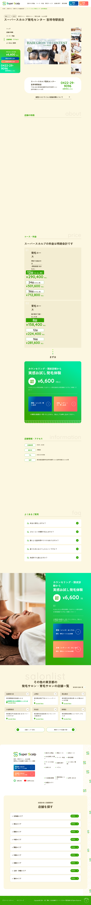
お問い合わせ (72, 778)
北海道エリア (18, 816)
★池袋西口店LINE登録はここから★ (17, 701)
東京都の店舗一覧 (78, 687)
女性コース (71, 753)
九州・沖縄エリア (20, 871)
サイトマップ (20, 900)
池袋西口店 (10, 694)
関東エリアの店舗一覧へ (61, 730)
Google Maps (12, 703)
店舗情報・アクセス (12, 39)
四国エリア (17, 863)
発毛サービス (49, 3)
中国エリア (17, 855)
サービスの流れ (49, 763)
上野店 (36, 694)
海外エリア (17, 878)
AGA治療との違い (49, 757)
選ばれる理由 (31, 3)
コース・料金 (40, 3)
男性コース (60, 753)
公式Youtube (29, 781)
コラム (59, 767)
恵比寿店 (65, 694)
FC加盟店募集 (49, 778)
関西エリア (17, 847)
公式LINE (18, 781)
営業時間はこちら (10, 70)
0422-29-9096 (7, 67)
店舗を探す (57, 3)
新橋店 (64, 709)
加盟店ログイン (49, 783)
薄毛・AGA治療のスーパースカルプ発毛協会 (59, 900)
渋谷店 (36, 709)
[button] (77, 32)
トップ (8, 29)
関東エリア (7, 16)
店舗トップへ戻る (30, 730)
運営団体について (60, 778)
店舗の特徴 (9, 32)
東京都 (14, 16)
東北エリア (17, 824)
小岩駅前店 (10, 709)
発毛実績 (64, 3)
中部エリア (17, 839)
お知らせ (48, 767)
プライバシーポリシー (8, 900)
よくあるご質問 (11, 43)
